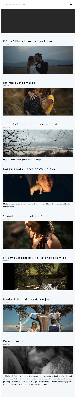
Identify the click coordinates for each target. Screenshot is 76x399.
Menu (71, 4)
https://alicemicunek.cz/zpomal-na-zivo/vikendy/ (22, 159)
